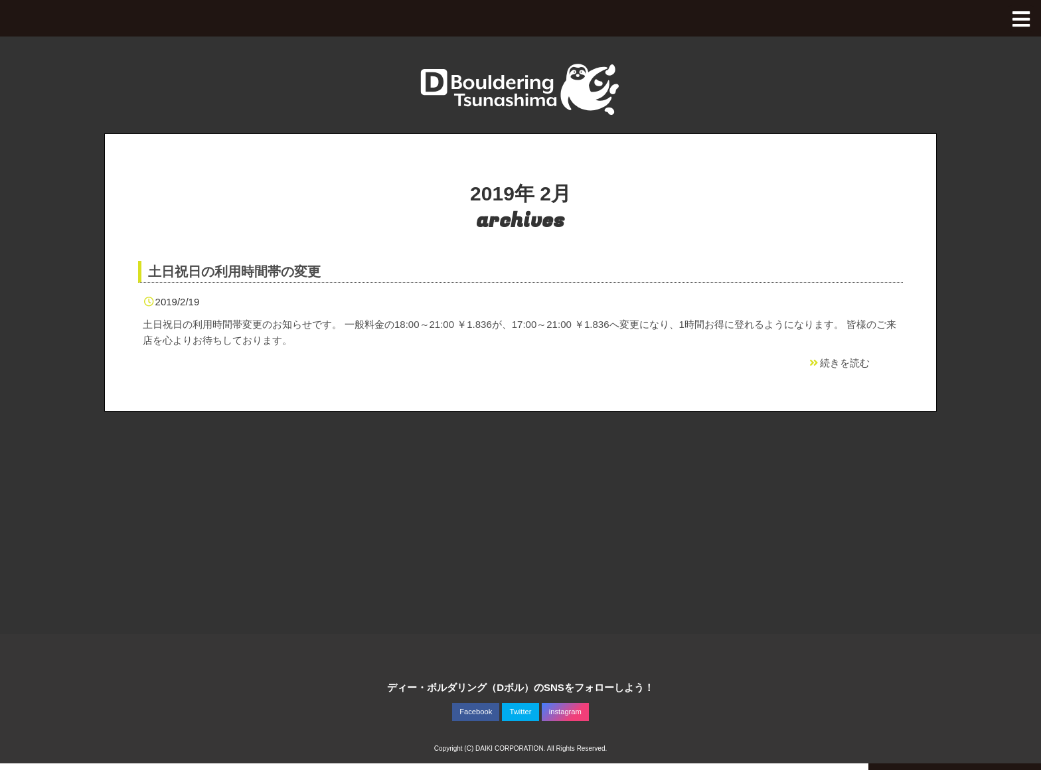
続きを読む (838, 362)
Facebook (475, 712)
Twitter (521, 712)
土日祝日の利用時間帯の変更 (234, 271)
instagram (565, 712)
